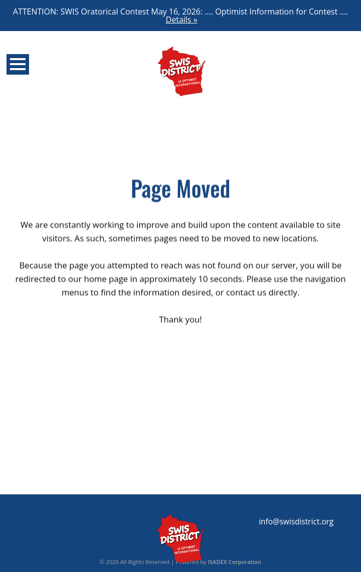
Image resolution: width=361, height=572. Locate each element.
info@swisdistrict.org (296, 521)
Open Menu (18, 64)
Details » (181, 19)
